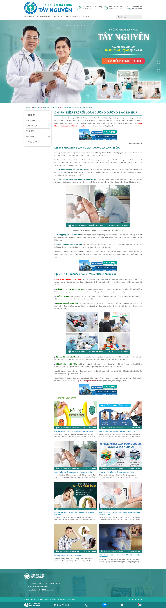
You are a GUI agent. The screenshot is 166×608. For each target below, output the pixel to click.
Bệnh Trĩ (30, 131)
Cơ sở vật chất (73, 17)
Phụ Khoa (30, 120)
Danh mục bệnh (44, 17)
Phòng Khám (31, 142)
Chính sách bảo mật (135, 599)
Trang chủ (29, 17)
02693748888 (62, 604)
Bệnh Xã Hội (31, 126)
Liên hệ (86, 17)
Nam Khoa (30, 115)
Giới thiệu (58, 17)
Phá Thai (30, 136)
